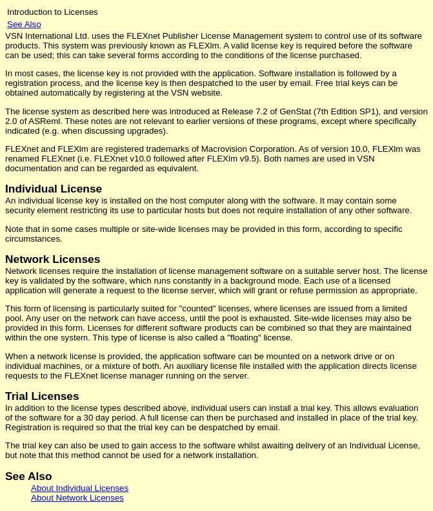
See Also (24, 24)
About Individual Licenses (79, 488)
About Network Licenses (77, 498)
